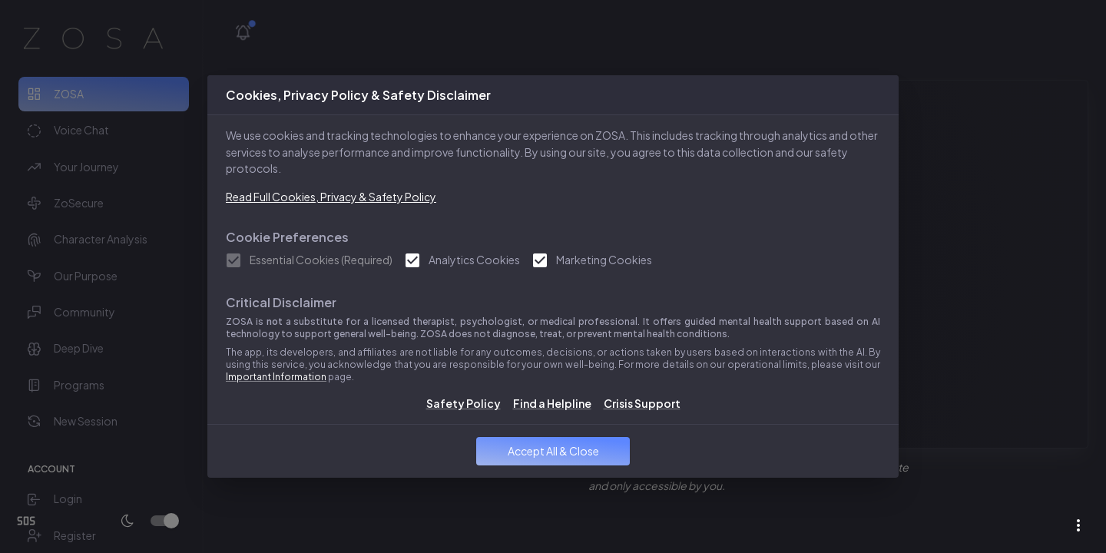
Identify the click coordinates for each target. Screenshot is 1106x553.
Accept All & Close (553, 451)
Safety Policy (463, 403)
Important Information (276, 376)
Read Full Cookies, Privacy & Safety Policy (331, 197)
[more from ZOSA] (1078, 525)
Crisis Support (642, 403)
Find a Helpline (552, 403)
